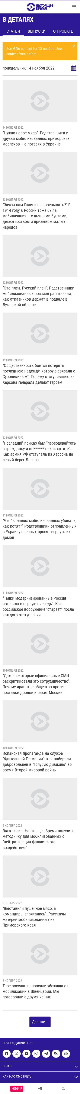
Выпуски (36, 31)
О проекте (63, 31)
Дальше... (40, 1022)
